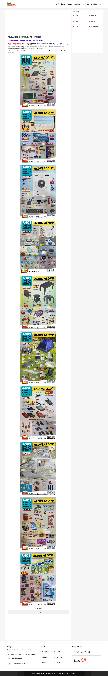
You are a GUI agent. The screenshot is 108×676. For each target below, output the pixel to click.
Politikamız (59, 657)
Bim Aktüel (77, 4)
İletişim (63, 4)
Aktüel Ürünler (71, 673)
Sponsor (44, 657)
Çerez (58, 663)
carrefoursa (94, 27)
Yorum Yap (38, 612)
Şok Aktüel (94, 4)
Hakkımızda (45, 651)
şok (77, 21)
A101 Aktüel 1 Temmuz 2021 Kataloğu (24, 36)
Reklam (69, 4)
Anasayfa (56, 4)
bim (77, 27)
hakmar (93, 16)
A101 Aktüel (85, 4)
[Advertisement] (87, 41)
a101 (77, 16)
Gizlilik (44, 663)
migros (93, 21)
